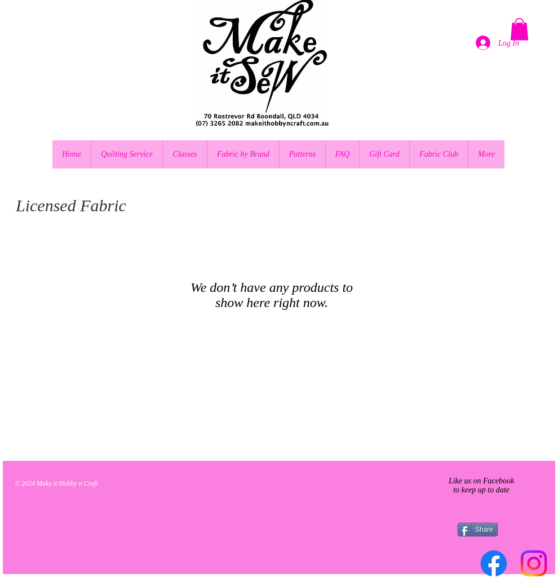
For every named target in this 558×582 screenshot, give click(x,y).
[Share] (478, 529)
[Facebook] (493, 563)
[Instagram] (533, 563)
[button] (519, 29)
